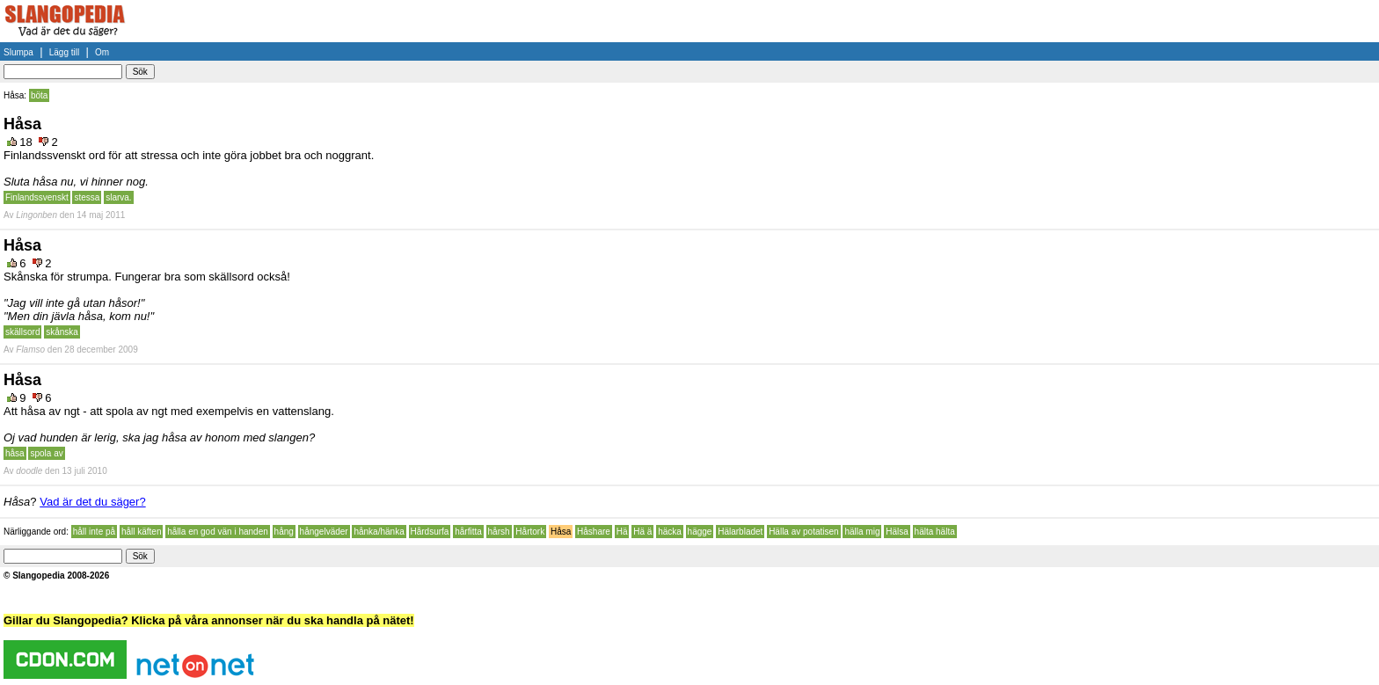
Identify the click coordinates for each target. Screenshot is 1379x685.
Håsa (561, 531)
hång (284, 531)
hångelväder (324, 531)
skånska (62, 332)
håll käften (141, 531)
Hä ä (642, 531)
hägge (700, 531)
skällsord (22, 332)
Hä (622, 531)
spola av (46, 453)
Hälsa (897, 531)
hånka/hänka (379, 531)
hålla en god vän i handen (217, 531)
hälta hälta (935, 531)
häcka (670, 531)
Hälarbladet (740, 531)
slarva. (118, 197)
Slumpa (18, 52)
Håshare (593, 531)
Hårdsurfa (430, 531)
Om (102, 52)
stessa (86, 197)
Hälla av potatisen (804, 531)
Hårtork (529, 531)
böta (39, 95)
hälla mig (861, 531)
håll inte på (94, 531)
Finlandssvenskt (37, 197)
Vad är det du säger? (92, 501)
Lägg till (64, 52)
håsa (15, 453)
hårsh (499, 531)
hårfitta (468, 531)
